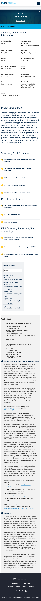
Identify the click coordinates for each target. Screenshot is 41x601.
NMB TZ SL (6, 296)
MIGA (24, 583)
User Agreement (13, 597)
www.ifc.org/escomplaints (11, 408)
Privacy (20, 597)
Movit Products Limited (10, 282)
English (30, 586)
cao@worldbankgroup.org (17, 496)
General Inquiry (35, 597)
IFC (20, 583)
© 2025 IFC (5, 597)
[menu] (38, 3)
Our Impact (17, 586)
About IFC (10, 586)
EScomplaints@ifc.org (10, 410)
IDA (17, 583)
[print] (37, 12)
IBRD (13, 583)
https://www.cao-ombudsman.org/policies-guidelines (19, 508)
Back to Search (20, 21)
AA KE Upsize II (8, 289)
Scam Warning (26, 597)
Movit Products (8, 275)
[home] (2, 8)
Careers (24, 586)
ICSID (28, 583)
